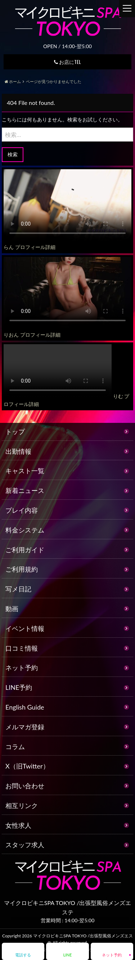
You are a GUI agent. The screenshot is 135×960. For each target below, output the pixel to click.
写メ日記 (18, 589)
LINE (67, 954)
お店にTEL (67, 61)
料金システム (24, 530)
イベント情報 (24, 628)
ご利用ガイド (24, 550)
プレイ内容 (21, 510)
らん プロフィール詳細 (29, 247)
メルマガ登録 (24, 727)
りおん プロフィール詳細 (32, 335)
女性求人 (18, 825)
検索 (13, 154)
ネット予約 (21, 667)
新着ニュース (24, 490)
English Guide (24, 707)
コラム (15, 747)
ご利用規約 (21, 569)
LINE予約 (18, 687)
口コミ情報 (21, 648)
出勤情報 (18, 451)
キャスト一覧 (24, 471)
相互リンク (21, 805)
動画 (11, 609)
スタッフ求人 (24, 845)
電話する (23, 954)
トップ (15, 431)
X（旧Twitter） (27, 766)
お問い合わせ (24, 786)
